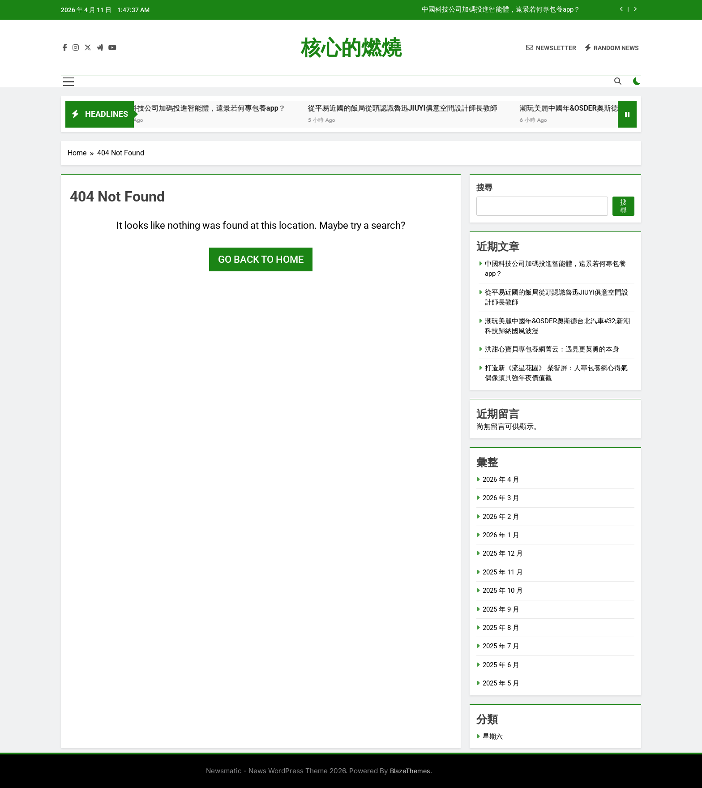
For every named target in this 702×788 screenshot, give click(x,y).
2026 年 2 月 (501, 517)
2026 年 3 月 (501, 498)
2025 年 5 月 (501, 683)
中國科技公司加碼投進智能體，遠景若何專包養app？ (501, 9)
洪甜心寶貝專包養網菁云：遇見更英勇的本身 (552, 349)
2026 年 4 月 (501, 479)
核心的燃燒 (351, 48)
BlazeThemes (410, 771)
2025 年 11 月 (503, 572)
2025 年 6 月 (501, 665)
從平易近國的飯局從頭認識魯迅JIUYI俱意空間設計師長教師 (419, 108)
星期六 (493, 736)
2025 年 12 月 (503, 553)
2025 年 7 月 (501, 646)
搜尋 (484, 187)
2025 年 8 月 (501, 628)
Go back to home (261, 259)
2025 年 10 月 (503, 591)
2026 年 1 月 (501, 535)
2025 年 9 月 (501, 609)
